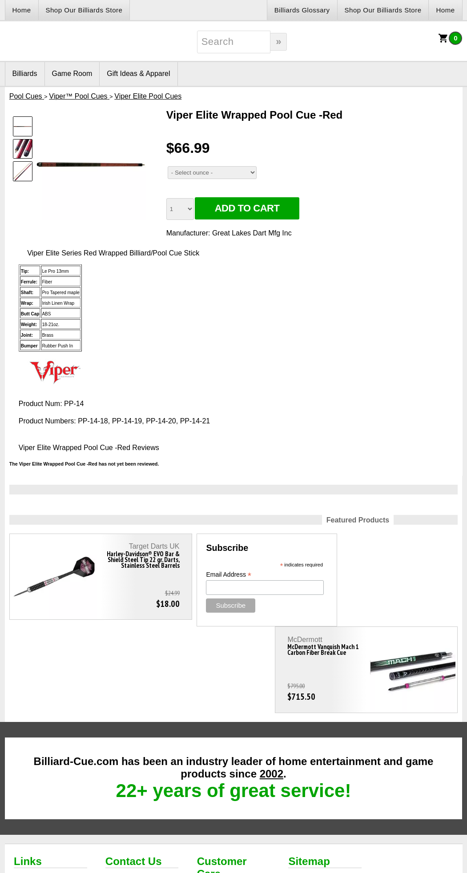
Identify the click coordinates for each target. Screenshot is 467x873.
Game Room (72, 73)
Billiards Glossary (302, 10)
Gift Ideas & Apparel (138, 73)
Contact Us (133, 775)
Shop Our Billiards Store (84, 10)
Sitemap (309, 775)
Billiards (24, 73)
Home (21, 10)
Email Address (195, 574)
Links (28, 775)
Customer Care (222, 781)
